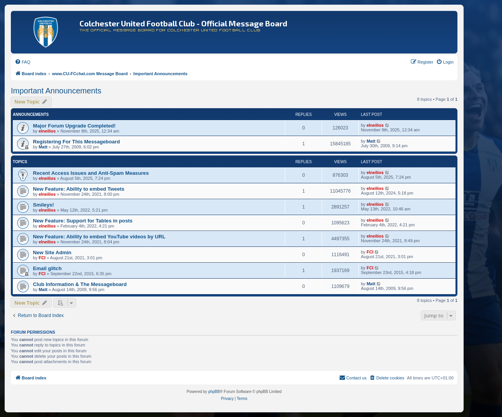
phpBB (214, 391)
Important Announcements (56, 90)
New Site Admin (52, 252)
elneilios (47, 131)
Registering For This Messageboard (76, 142)
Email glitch (47, 268)
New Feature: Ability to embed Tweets (78, 189)
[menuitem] (22, 62)
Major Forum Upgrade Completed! (74, 126)
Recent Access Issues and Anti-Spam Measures (91, 173)
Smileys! (43, 205)
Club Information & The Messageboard (80, 284)
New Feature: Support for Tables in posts (83, 221)
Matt (43, 147)
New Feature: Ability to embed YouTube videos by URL (99, 237)
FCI (42, 257)
